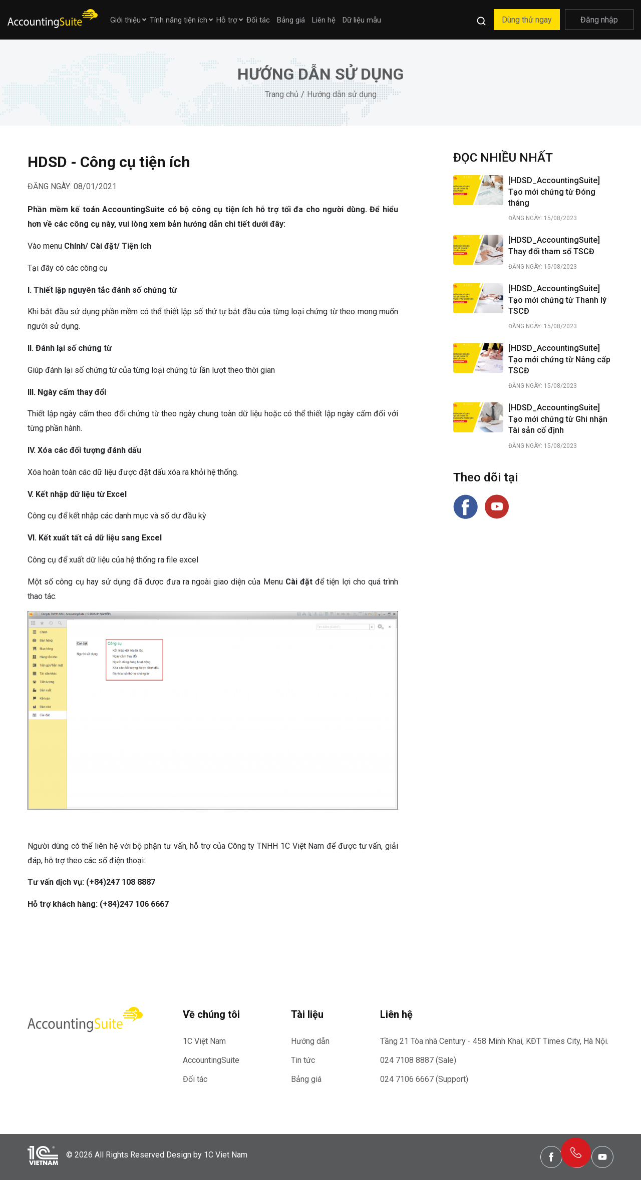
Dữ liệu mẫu (362, 20)
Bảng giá (291, 20)
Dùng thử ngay (527, 20)
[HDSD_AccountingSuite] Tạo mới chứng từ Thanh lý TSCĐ (557, 300)
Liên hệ (324, 20)
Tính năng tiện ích (178, 20)
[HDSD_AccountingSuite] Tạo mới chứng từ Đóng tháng (554, 192)
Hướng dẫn (310, 1041)
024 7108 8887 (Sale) (418, 1060)
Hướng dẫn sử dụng (342, 94)
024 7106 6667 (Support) (424, 1079)
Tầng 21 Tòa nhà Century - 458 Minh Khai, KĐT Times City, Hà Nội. (494, 1041)
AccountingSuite (211, 1060)
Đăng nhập (599, 20)
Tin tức (303, 1060)
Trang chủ (281, 94)
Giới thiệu (125, 20)
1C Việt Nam (204, 1041)
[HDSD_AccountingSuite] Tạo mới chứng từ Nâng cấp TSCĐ (559, 359)
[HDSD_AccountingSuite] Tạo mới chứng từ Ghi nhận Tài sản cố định (557, 419)
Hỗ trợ (226, 20)
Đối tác (258, 20)
